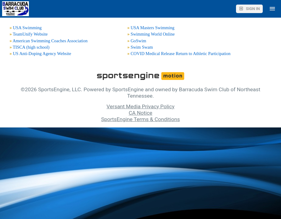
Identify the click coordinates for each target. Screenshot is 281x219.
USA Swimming (27, 27)
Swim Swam (141, 47)
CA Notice (140, 113)
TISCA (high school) (31, 47)
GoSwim (138, 40)
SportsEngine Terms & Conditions (140, 119)
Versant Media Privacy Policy (140, 106)
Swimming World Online (152, 34)
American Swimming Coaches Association (50, 40)
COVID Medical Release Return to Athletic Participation (180, 53)
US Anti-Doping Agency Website (42, 53)
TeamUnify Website (30, 34)
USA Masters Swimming (152, 27)
